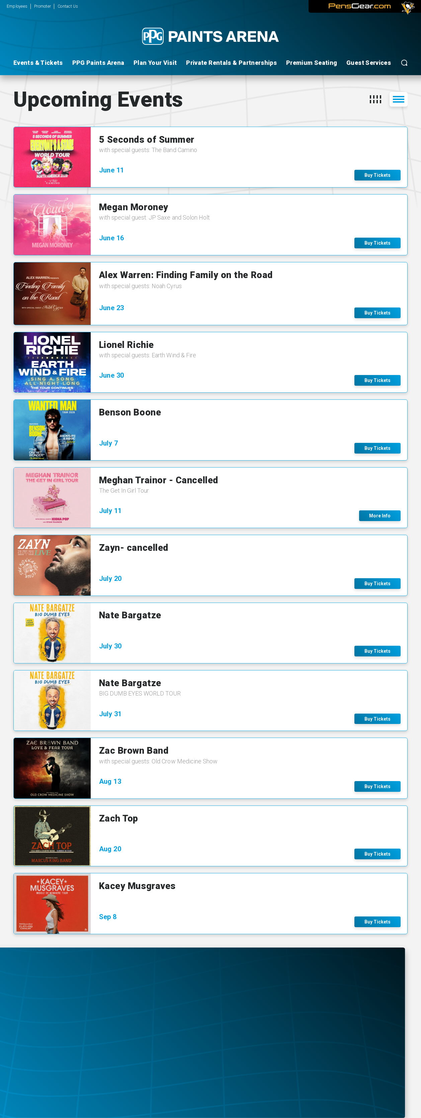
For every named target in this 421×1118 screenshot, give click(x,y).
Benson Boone (130, 412)
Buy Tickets (377, 175)
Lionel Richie (126, 345)
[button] (375, 99)
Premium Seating (311, 62)
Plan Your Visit (155, 62)
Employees (17, 6)
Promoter (42, 6)
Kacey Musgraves (137, 886)
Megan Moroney (133, 207)
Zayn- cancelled (133, 547)
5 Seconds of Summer (146, 139)
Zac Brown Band (134, 750)
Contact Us (68, 6)
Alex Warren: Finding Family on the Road (186, 275)
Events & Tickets (38, 62)
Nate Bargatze (130, 615)
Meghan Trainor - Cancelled (158, 480)
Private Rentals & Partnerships (231, 62)
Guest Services (368, 62)
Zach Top (118, 818)
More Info (380, 515)
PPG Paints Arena (98, 62)
